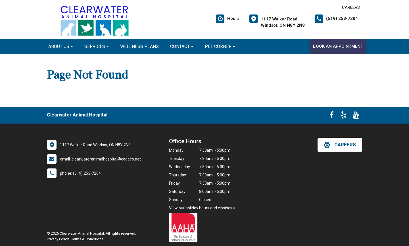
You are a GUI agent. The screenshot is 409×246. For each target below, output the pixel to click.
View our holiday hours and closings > (202, 208)
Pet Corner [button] (220, 46)
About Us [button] (60, 46)
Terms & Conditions (87, 239)
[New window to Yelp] (343, 116)
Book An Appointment (338, 46)
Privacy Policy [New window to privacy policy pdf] (58, 239)
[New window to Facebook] (332, 116)
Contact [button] (181, 46)
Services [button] (96, 46)
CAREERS (351, 7)
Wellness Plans (139, 46)
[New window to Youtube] (356, 116)
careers (340, 145)
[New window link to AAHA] (184, 227)
